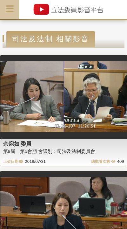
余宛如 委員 (17, 144)
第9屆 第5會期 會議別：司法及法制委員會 (49, 151)
